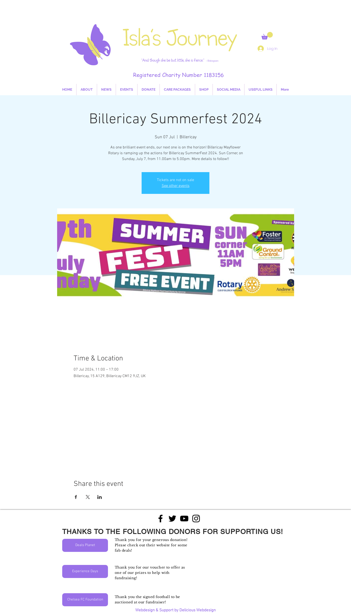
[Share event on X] (87, 497)
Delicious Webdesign (197, 610)
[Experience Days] (85, 571)
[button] (267, 35)
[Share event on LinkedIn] (99, 497)
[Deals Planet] (85, 545)
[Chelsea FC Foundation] (85, 599)
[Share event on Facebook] (76, 497)
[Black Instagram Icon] (196, 518)
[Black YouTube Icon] (184, 518)
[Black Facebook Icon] (160, 518)
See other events (176, 185)
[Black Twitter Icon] (172, 518)
